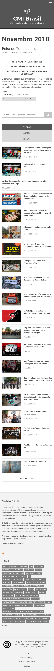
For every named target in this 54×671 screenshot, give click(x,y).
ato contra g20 (29, 615)
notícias (32, 127)
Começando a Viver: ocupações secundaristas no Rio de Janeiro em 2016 (37, 150)
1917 (31, 567)
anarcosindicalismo (11, 586)
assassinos (39, 605)
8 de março (29, 570)
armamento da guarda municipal (16, 599)
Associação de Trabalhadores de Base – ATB (20, 612)
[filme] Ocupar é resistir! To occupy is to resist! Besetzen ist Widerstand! (37, 213)
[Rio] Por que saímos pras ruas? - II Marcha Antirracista (37, 345)
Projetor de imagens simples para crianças (36, 412)
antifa (31, 589)
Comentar (16, 99)
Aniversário (7, 589)
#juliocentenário (10, 567)
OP (12, 52)
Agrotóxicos (21, 576)
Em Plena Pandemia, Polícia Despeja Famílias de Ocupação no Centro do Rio (37, 397)
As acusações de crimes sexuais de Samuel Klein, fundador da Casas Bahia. (38, 196)
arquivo (27, 139)
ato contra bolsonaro (12, 615)
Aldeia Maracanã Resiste (13, 579)
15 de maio (23, 567)
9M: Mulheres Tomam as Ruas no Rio (38, 446)
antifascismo (41, 589)
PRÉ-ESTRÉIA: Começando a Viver (36, 165)
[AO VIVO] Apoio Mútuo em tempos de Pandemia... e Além (37, 312)
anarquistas (38, 586)
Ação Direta (30, 573)
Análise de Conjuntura (35, 583)
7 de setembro (17, 570)
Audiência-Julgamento (12, 618)
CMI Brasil (27, 18)
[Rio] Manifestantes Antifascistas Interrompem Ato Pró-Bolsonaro (38, 379)
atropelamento (44, 615)
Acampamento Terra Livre (13, 573)
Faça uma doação (27, 657)
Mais (4, 626)
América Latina (18, 583)
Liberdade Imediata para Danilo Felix (37, 228)
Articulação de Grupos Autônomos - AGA (19, 602)
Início (27, 653)
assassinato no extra (23, 605)
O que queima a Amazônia (35, 462)
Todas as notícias (26, 478)
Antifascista (8, 592)
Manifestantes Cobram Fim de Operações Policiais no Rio (36, 362)
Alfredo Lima (30, 579)
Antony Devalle (31, 592)
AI (29, 576)
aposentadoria (21, 596)
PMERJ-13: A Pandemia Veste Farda (36, 429)
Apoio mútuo (8, 596)
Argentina (34, 596)
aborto (38, 570)
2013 (36, 567)
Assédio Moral (9, 608)
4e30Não (6, 570)
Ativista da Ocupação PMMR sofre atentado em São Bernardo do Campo (24, 182)
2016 (41, 567)
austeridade (8, 621)
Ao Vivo (42, 592)
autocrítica (19, 621)
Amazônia (7, 583)
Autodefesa (31, 621)
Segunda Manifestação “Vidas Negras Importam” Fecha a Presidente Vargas (37, 330)
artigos (26, 133)
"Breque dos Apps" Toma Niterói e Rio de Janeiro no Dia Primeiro (38, 295)
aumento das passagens (40, 618)
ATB (41, 612)
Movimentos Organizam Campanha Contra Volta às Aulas (38, 245)
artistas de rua (44, 602)
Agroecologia (8, 576)
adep (39, 573)
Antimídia (19, 592)
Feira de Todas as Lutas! (22, 48)
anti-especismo (20, 589)
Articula (35, 599)
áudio (25, 618)
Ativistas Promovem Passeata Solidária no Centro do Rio (36, 278)
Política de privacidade (27, 662)
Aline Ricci (41, 579)
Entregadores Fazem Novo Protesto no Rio (35, 262)
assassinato (8, 605)
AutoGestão (43, 621)
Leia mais (7, 99)
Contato (27, 666)
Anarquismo (26, 586)
